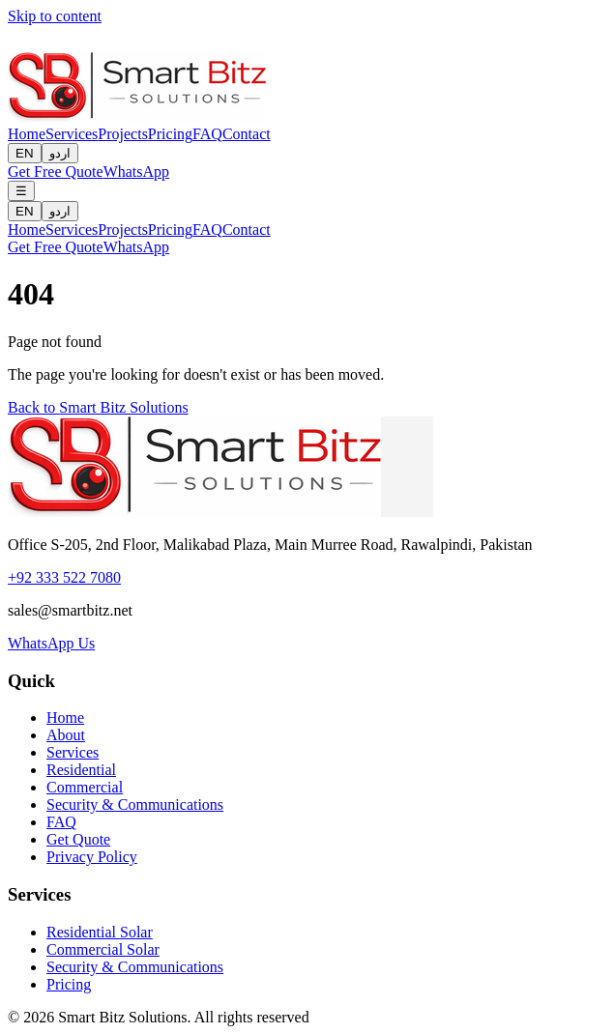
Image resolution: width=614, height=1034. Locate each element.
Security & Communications (134, 804)
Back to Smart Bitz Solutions (98, 407)
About (65, 735)
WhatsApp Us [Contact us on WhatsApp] (51, 643)
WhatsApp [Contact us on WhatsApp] (136, 171)
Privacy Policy (91, 856)
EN (24, 153)
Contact (246, 134)
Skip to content (55, 16)
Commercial (84, 787)
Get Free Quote (55, 171)
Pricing (170, 134)
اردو (60, 153)
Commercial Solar (103, 949)
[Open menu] (21, 191)
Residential (81, 769)
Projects (123, 134)
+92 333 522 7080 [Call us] (64, 577)
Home (26, 134)
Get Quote (78, 839)
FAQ (207, 134)
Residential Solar (99, 932)
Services (71, 134)
